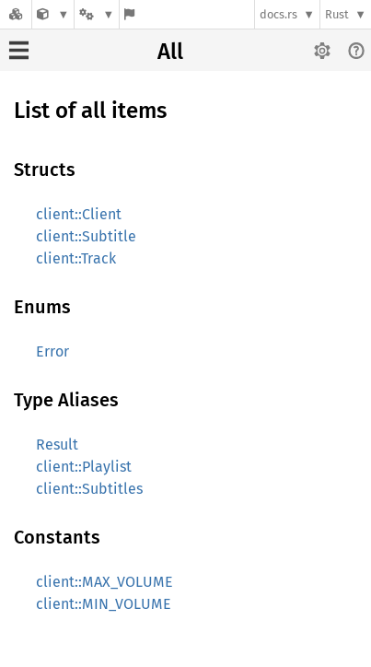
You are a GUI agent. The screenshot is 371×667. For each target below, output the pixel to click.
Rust (337, 14)
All (170, 51)
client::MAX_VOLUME (104, 582)
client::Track (76, 258)
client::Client (79, 214)
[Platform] (97, 14)
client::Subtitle (86, 236)
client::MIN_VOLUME (103, 604)
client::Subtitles (89, 488)
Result (57, 444)
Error (52, 351)
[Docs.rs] (15, 14)
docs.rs (278, 14)
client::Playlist (84, 466)
